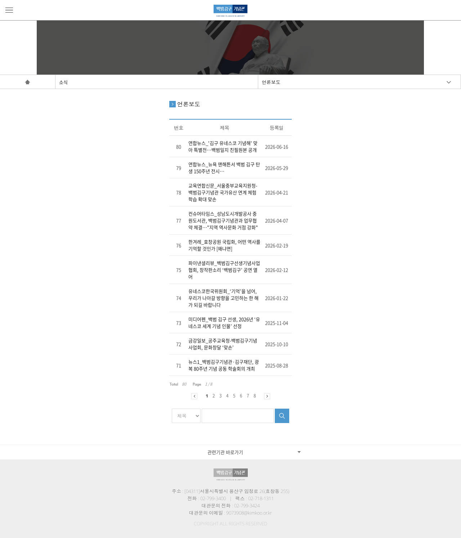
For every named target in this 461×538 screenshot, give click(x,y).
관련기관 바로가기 (225, 452)
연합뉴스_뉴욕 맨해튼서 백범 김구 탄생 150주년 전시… (224, 167)
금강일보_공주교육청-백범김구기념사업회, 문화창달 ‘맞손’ (222, 344)
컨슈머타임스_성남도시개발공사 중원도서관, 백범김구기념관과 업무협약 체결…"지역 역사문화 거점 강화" (223, 220)
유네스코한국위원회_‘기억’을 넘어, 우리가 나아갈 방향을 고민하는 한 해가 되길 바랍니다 (223, 298)
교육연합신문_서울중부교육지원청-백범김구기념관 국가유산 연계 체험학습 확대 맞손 (222, 192)
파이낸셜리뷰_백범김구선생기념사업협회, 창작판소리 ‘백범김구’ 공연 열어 (224, 269)
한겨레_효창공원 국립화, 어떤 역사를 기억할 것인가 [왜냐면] (224, 245)
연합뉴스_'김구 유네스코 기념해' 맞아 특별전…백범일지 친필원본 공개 (223, 146)
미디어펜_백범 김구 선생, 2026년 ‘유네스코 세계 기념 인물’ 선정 (224, 322)
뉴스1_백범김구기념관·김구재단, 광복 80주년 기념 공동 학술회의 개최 (223, 365)
